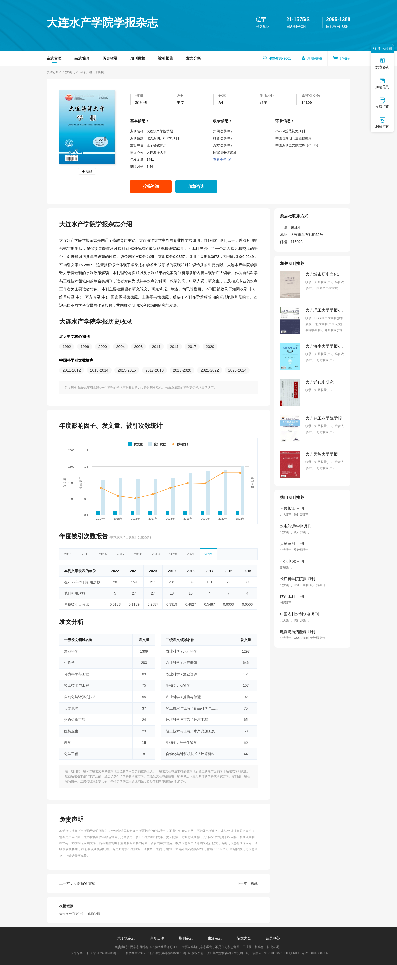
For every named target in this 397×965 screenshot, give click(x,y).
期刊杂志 (186, 938)
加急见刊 (382, 83)
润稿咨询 (382, 122)
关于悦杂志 (126, 938)
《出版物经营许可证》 (92, 831)
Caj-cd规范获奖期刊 (290, 131)
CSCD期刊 (171, 138)
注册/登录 (314, 58)
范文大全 (244, 938)
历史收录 (109, 58)
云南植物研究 (77, 883)
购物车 (345, 58)
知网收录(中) (222, 131)
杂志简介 (82, 58)
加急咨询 (196, 186)
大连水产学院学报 (71, 914)
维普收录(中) (222, 138)
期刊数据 (137, 58)
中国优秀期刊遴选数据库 (293, 138)
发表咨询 (382, 63)
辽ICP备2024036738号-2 (102, 953)
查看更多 (222, 159)
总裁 (247, 883)
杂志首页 (54, 58)
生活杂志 (215, 938)
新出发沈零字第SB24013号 (168, 953)
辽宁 (261, 19)
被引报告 (165, 58)
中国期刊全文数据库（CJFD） (297, 145)
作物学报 (94, 914)
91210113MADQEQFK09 (281, 953)
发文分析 (193, 58)
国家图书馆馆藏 (224, 152)
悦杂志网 (53, 72)
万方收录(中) (222, 145)
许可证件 (157, 938)
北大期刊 (69, 72)
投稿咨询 (151, 186)
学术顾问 (381, 49)
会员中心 (273, 938)
